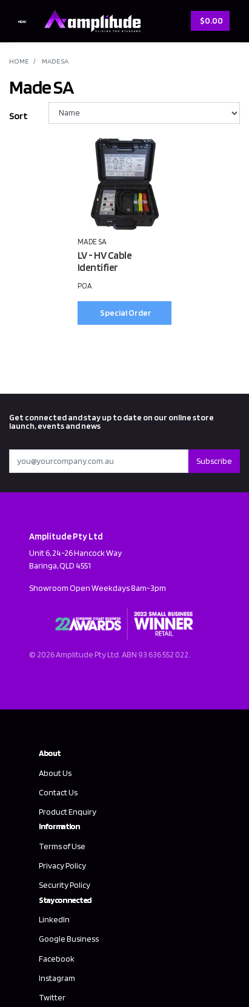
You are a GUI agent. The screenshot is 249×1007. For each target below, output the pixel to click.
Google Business (69, 938)
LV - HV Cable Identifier (105, 261)
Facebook (57, 958)
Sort (18, 116)
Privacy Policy (62, 865)
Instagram (57, 978)
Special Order (125, 313)
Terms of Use (62, 846)
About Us (55, 773)
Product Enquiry (67, 811)
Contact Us (58, 792)
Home (18, 60)
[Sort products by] (144, 113)
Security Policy (64, 885)
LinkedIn (54, 919)
